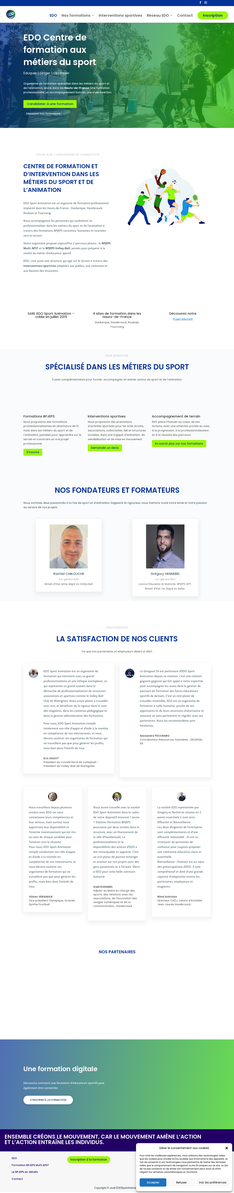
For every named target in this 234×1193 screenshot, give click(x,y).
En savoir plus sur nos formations (179, 444)
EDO (53, 16)
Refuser (181, 1182)
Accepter (153, 1182)
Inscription (213, 15)
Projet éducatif (183, 320)
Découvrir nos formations (43, 115)
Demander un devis (105, 449)
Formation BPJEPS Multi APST (30, 1166)
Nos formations (76, 16)
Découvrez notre (183, 314)
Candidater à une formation (53, 104)
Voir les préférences (213, 1182)
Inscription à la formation (88, 1161)
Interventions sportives (120, 16)
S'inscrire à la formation (48, 1101)
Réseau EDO (158, 16)
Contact (185, 16)
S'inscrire (33, 453)
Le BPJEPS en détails (25, 1173)
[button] (227, 1148)
